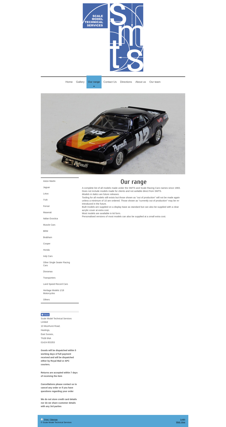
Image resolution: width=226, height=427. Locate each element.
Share (45, 315)
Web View (180, 422)
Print (45, 419)
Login (182, 419)
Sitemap (54, 419)
